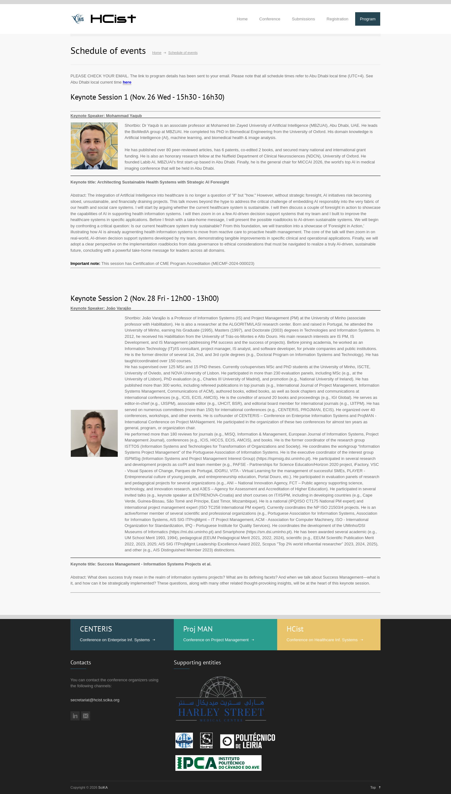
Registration (337, 19)
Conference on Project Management (216, 639)
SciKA (103, 787)
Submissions (303, 19)
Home (242, 19)
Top (373, 787)
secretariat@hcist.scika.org (94, 700)
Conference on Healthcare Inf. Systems (322, 639)
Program (368, 19)
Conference (269, 19)
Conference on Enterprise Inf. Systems (115, 639)
